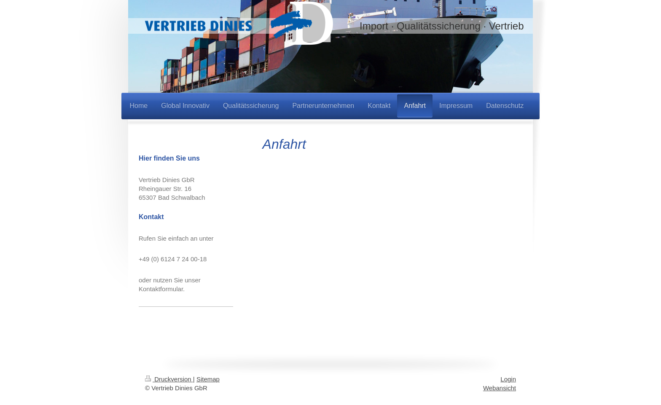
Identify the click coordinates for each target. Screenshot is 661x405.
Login (508, 379)
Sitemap (208, 379)
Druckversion (169, 379)
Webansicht (499, 388)
